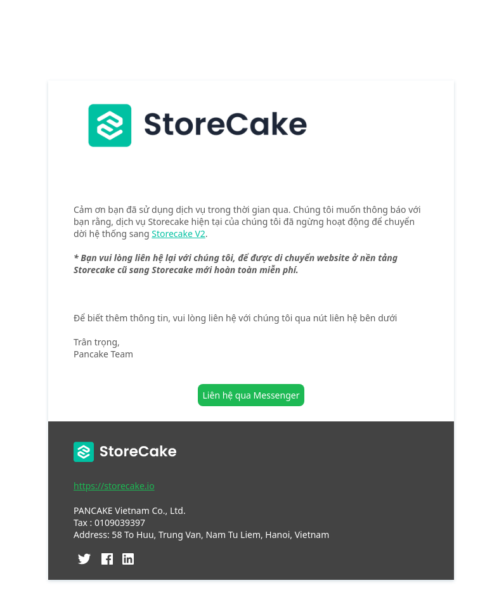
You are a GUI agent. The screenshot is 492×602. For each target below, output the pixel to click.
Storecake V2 (178, 233)
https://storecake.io (114, 486)
